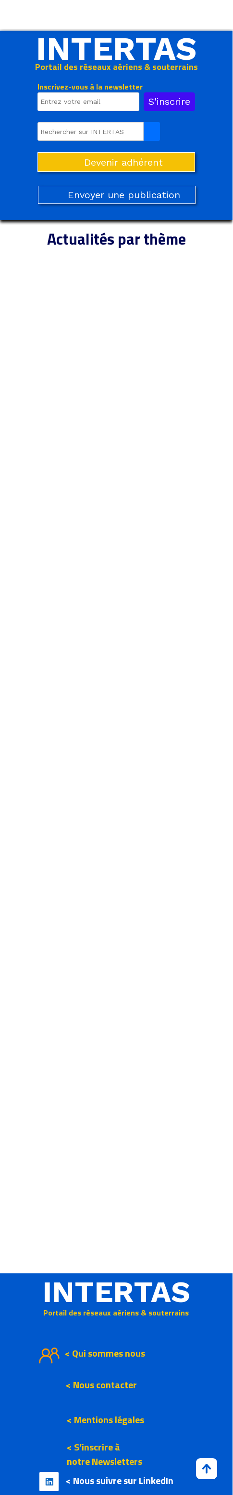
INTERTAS (116, 49)
